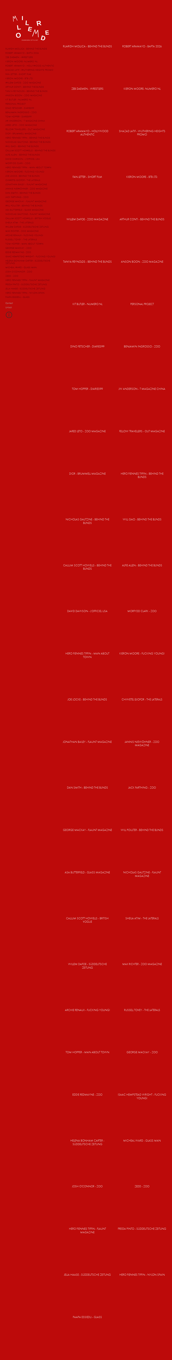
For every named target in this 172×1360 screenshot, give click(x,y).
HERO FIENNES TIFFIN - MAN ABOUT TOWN (28, 167)
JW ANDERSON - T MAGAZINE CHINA (25, 120)
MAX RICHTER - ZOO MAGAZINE (22, 231)
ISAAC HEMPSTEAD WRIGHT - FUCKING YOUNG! (30, 256)
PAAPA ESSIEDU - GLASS (17, 297)
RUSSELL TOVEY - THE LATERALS (21, 239)
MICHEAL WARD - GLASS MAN (21, 267)
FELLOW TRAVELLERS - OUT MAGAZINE (25, 129)
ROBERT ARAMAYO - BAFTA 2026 (22, 52)
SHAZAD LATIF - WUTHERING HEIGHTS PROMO (29, 69)
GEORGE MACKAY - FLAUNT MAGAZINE (25, 201)
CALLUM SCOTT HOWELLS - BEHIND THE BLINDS (30, 150)
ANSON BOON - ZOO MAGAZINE (23, 95)
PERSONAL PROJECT (15, 103)
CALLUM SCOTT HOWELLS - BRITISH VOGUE (28, 218)
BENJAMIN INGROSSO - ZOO (21, 112)
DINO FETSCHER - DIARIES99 (19, 108)
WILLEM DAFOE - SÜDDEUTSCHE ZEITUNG (27, 226)
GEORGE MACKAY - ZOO (18, 247)
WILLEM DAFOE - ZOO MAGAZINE (23, 82)
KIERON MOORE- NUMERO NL (21, 61)
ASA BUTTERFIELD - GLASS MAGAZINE (24, 209)
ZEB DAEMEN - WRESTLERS (19, 57)
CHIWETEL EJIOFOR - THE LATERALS (22, 180)
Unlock (8, 307)
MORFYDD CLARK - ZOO (17, 163)
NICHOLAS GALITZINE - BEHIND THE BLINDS (28, 141)
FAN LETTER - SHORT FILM (18, 74)
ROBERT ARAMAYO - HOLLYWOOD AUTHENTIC (29, 65)
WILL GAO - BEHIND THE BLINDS (22, 146)
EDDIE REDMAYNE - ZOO (18, 252)
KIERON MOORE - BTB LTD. (19, 78)
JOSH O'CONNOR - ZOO (18, 271)
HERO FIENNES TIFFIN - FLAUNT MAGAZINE (27, 280)
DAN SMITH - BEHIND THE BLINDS (23, 192)
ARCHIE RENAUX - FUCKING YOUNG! (24, 235)
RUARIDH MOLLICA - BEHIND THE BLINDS (26, 48)
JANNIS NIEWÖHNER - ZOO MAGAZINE (26, 188)
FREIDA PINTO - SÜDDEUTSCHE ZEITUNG (26, 284)
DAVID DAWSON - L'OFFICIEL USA (22, 158)
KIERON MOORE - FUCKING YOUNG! (24, 171)
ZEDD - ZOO (11, 275)
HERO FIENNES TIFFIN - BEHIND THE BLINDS (27, 137)
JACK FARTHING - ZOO (17, 197)
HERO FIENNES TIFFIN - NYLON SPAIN (25, 292)
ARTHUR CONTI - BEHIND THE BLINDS (24, 86)
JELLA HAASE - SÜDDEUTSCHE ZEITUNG (25, 288)
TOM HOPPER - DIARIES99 (18, 116)
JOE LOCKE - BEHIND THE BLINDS (22, 175)
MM (30, 27)
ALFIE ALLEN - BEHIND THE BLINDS (22, 154)
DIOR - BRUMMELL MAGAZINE (20, 133)
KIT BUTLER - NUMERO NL (18, 99)
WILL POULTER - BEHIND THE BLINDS (24, 205)
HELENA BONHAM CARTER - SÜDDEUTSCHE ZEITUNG (27, 262)
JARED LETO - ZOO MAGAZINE (21, 125)
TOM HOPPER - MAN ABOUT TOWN (24, 243)
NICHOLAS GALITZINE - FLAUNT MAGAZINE (27, 214)
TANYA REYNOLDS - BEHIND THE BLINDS (26, 91)
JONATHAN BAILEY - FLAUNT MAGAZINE (26, 184)
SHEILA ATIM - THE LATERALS (19, 222)
